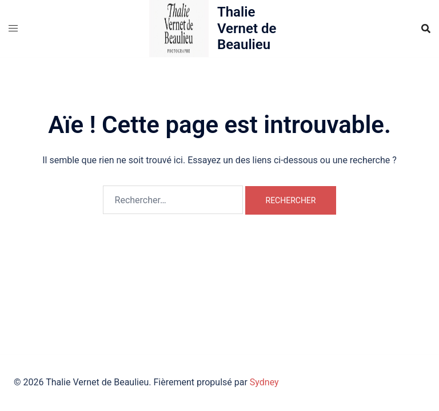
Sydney (264, 382)
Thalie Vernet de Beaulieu (246, 28)
